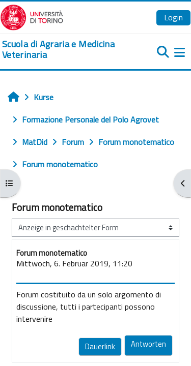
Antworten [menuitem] (148, 344)
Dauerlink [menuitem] (100, 346)
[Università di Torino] (32, 16)
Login (173, 17)
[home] (63, 49)
